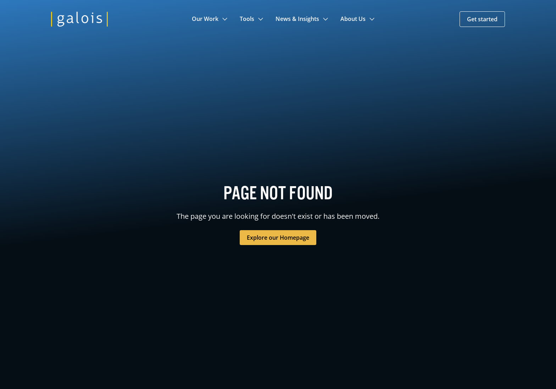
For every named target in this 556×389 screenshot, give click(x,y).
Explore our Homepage (278, 237)
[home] (79, 19)
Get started (482, 19)
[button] (210, 19)
